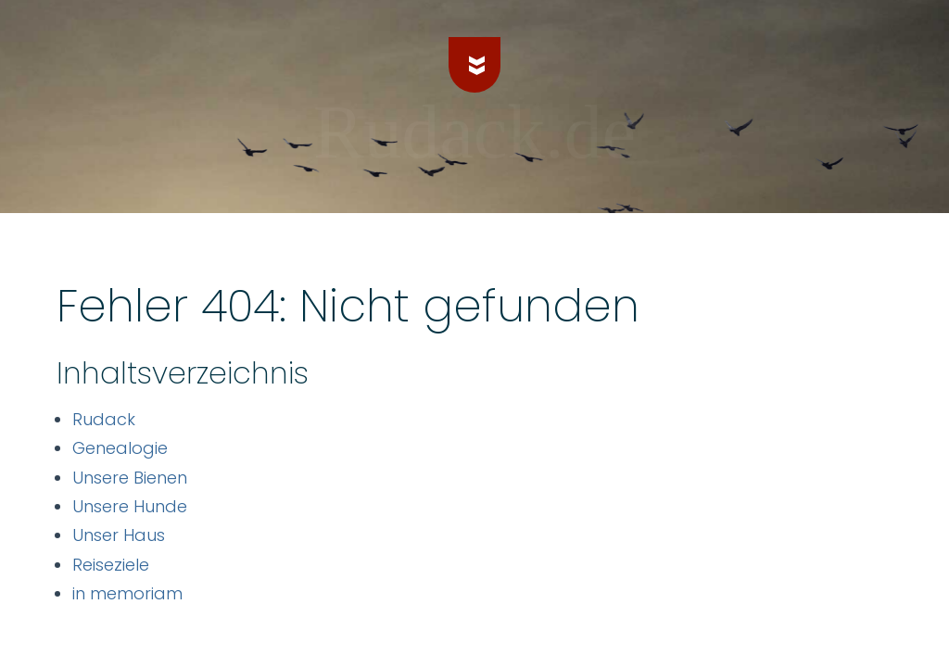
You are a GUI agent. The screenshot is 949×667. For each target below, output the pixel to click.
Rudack (103, 419)
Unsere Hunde (129, 506)
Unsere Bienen (129, 477)
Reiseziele (110, 564)
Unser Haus (118, 535)
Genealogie (120, 447)
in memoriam (127, 593)
